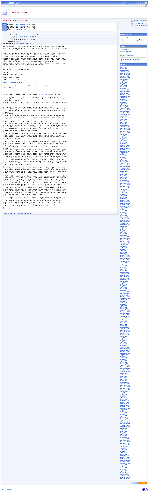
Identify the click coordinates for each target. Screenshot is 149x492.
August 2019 (124, 189)
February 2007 (124, 419)
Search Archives (125, 34)
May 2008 (123, 396)
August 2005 (124, 446)
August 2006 (124, 428)
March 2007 (123, 417)
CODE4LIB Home (139, 23)
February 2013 (124, 309)
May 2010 (123, 359)
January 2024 (124, 108)
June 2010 (123, 358)
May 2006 (123, 433)
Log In (125, 49)
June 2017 (123, 229)
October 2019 (124, 186)
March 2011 (123, 344)
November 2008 (125, 387)
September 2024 (125, 96)
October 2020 (124, 168)
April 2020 (123, 177)
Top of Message (8, 246)
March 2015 (123, 270)
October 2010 (124, 351)
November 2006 (125, 423)
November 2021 (125, 148)
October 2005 (124, 443)
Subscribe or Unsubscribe (131, 59)
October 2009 (124, 370)
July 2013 (123, 301)
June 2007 (123, 413)
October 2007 (124, 407)
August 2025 (124, 79)
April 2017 (123, 232)
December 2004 (125, 459)
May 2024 (123, 102)
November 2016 (125, 240)
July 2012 (123, 319)
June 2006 (123, 431)
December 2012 (125, 312)
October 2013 (124, 296)
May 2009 (123, 377)
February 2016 (124, 254)
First (17, 24)
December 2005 (125, 440)
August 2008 (124, 391)
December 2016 (125, 238)
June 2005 (123, 449)
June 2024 (123, 101)
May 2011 (123, 341)
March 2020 (123, 179)
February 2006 (124, 437)
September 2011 (125, 335)
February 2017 (124, 235)
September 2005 (125, 445)
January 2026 (124, 71)
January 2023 (124, 127)
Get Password (127, 51)
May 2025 (123, 84)
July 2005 (123, 448)
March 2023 (123, 123)
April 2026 (123, 67)
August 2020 (124, 171)
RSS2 (144, 483)
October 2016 (124, 241)
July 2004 (123, 466)
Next (28, 24)
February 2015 (124, 272)
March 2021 (123, 160)
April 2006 (123, 434)
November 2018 (125, 203)
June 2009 (123, 376)
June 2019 (123, 192)
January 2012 (124, 328)
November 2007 (125, 405)
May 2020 (123, 175)
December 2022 (125, 128)
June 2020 (123, 174)
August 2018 (124, 208)
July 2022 (123, 136)
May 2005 (123, 451)
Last (32, 24)
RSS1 (139, 483)
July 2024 (123, 99)
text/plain (22, 43)
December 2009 (125, 367)
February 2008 (124, 400)
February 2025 (124, 88)
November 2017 (125, 221)
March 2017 (123, 234)
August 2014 (124, 281)
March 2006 (123, 436)
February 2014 (124, 290)
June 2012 (123, 321)
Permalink (27, 246)
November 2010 (125, 350)
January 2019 (124, 200)
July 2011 (123, 338)
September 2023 (125, 114)
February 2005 (124, 455)
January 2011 (124, 347)
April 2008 (123, 397)
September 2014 (125, 280)
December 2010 (125, 348)
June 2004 (123, 468)
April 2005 (123, 452)
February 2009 (124, 382)
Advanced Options (125, 37)
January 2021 (124, 163)
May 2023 (123, 120)
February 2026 (124, 70)
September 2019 (125, 188)
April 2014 (123, 287)
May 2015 (123, 267)
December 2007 (125, 403)
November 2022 (125, 130)
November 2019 (125, 185)
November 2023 (125, 111)
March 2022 (123, 142)
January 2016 (124, 255)
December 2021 (125, 146)
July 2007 (123, 411)
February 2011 (124, 345)
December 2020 (125, 165)
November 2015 (125, 258)
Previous (22, 24)
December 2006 (125, 422)
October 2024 (124, 94)
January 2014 (124, 292)
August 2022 (124, 134)
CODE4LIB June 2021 (140, 25)
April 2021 (123, 159)
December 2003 (125, 477)
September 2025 (125, 78)
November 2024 (125, 93)
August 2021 (124, 153)
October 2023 (124, 113)
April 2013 (123, 306)
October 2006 (124, 425)
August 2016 (124, 244)
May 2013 (123, 304)
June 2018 (123, 211)
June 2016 (123, 247)
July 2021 (123, 154)
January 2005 (124, 457)
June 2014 (123, 284)
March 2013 (123, 307)
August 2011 (124, 336)
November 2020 (125, 166)
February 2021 (124, 162)
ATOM (134, 483)
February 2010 (124, 364)
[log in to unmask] (30, 36)
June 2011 (123, 339)
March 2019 (123, 197)
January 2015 (124, 273)
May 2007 (123, 414)
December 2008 (125, 385)
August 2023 (124, 116)
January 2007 (124, 420)
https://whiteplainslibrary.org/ (12, 90)
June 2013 (123, 302)
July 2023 (123, 117)
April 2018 (123, 214)
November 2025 (125, 75)
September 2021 (125, 151)
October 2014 (124, 278)
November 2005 (125, 442)
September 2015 (125, 261)
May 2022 (123, 139)
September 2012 (125, 316)
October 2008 (124, 388)
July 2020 (123, 172)
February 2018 (124, 217)
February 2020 (124, 180)
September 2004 (125, 463)
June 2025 (123, 82)
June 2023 (123, 119)
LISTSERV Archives (140, 21)
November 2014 (125, 276)
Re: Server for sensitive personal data (28, 35)
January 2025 (124, 90)
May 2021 (123, 157)
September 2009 (125, 371)
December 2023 (125, 110)
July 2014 (123, 283)
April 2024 (123, 104)
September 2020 (125, 169)
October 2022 (124, 131)
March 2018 (123, 215)
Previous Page (18, 246)
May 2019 (123, 194)
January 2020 (124, 182)
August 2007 (124, 410)
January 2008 (124, 402)
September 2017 (125, 224)
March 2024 (123, 105)
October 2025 (124, 76)
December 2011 (125, 330)
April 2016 (123, 250)
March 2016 (123, 252)
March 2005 (123, 454)
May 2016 (123, 249)
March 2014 (123, 289)
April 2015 (123, 269)
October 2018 (124, 205)
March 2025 (123, 87)
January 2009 (124, 384)
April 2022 (123, 140)
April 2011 (123, 342)
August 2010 (124, 355)
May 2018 (123, 212)
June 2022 (123, 137)
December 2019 (125, 183)
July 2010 (123, 356)
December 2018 (125, 202)
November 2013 (125, 295)
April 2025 (123, 85)
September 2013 (125, 298)
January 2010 (124, 365)
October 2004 (124, 462)
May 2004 (123, 469)
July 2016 (123, 246)
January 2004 (124, 475)
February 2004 (124, 474)
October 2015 (124, 260)
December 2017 (125, 220)
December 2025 (125, 73)
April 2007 (123, 416)
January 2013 (124, 310)
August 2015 (124, 263)
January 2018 (124, 218)
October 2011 (124, 333)
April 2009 (123, 379)
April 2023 (123, 122)
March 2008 (123, 399)
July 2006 (123, 429)
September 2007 (125, 408)
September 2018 (125, 206)
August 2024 (124, 97)
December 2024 (125, 91)
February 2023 (124, 125)
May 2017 (123, 231)
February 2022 (124, 143)
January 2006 (124, 439)
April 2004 (123, 471)
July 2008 (123, 393)
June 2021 (123, 156)
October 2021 (124, 149)
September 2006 (125, 426)
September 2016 (125, 243)
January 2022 (124, 145)
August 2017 (124, 226)
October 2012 (124, 315)
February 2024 (124, 107)
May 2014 (123, 286)
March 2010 (123, 362)
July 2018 (123, 209)
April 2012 (123, 324)
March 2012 (123, 325)
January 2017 (124, 237)
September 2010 (125, 353)
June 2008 (123, 394)
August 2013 (124, 299)
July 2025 (123, 81)
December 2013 (125, 293)
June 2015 (123, 266)
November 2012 (125, 313)
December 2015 (125, 257)
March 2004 (123, 472)
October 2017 (124, 223)
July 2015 (123, 264)
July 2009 (123, 374)
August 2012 (124, 318)
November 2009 (125, 368)
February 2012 (124, 327)
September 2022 (125, 133)
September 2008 (125, 390)
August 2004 (124, 465)
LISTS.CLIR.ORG (6, 489)
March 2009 (123, 381)
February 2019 (124, 198)
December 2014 (125, 275)
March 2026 (123, 68)
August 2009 (124, 373)
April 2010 (123, 361)
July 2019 (123, 191)
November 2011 (125, 332)
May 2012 (123, 322)
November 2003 (125, 478)
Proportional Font (20, 29)
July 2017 (123, 228)
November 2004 (125, 460)
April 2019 (123, 195)
